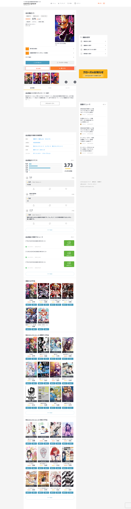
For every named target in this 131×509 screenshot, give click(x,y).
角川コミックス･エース (38, 146)
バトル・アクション (46, 153)
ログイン (77, 3)
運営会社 (94, 181)
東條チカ (29, 16)
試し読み (37, 68)
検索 (69, 3)
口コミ (49, 87)
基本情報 (32, 87)
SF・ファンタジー (37, 153)
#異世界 (28, 21)
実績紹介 (99, 181)
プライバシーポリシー (92, 184)
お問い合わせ (83, 184)
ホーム (53, 3)
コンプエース (48, 146)
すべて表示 (49, 229)
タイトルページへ (50, 103)
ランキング (61, 3)
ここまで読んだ (37, 62)
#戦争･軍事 (41, 21)
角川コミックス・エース (57, 146)
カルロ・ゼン (44, 16)
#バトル (34, 21)
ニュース (67, 87)
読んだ (34, 304)
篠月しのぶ (35, 16)
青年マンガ (35, 149)
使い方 (99, 3)
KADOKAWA (36, 142)
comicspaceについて (85, 181)
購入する (62, 68)
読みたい (28, 304)
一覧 (71, 160)
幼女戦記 (28, 93)
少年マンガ (42, 149)
